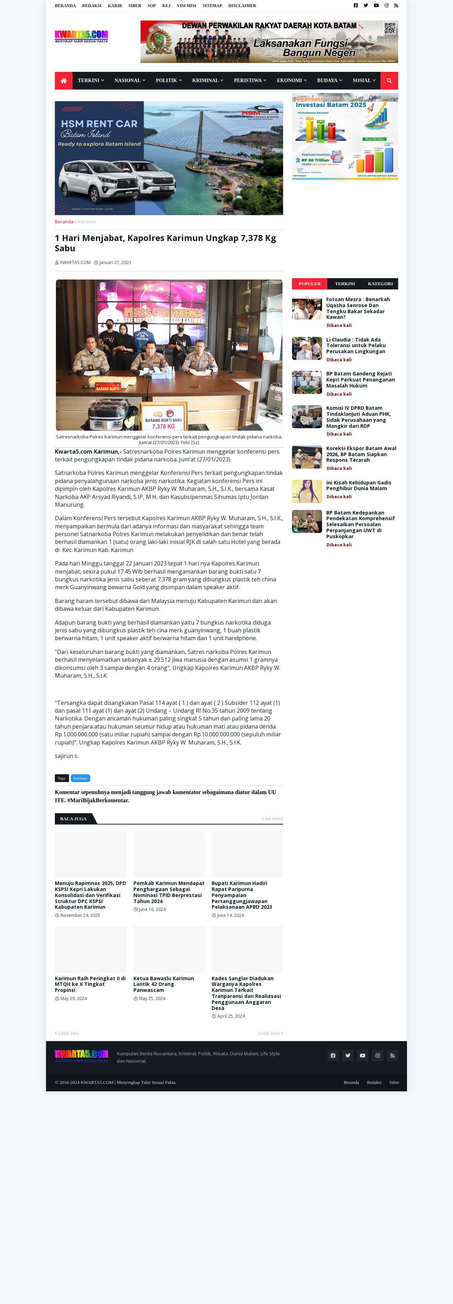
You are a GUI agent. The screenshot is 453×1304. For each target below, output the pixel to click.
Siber (134, 5)
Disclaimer (242, 5)
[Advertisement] (345, 230)
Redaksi (92, 5)
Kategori (380, 283)
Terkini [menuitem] (88, 80)
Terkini (345, 283)
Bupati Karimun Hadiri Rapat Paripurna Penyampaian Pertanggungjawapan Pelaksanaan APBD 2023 (242, 895)
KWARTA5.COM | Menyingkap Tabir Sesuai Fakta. (129, 1082)
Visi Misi (186, 5)
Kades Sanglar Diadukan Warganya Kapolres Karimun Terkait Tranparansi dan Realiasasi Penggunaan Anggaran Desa (246, 993)
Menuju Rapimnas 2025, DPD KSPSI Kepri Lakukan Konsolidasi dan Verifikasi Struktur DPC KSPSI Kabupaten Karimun (90, 895)
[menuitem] (64, 81)
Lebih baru (68, 1033)
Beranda (65, 5)
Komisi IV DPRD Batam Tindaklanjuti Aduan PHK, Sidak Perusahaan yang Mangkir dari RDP (358, 417)
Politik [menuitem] (166, 80)
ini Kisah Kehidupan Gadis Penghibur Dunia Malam (358, 486)
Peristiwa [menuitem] (248, 80)
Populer (310, 283)
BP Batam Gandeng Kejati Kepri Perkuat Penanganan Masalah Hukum (360, 380)
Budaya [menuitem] (327, 80)
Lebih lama (269, 1033)
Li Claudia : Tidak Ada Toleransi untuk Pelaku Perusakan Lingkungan (356, 346)
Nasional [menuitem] (128, 80)
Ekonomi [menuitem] (289, 80)
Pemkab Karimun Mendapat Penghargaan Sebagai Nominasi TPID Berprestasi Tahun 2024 (169, 892)
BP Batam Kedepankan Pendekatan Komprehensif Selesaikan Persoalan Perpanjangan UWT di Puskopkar (360, 525)
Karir (115, 5)
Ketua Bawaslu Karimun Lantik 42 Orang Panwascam (163, 984)
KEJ (166, 5)
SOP (152, 5)
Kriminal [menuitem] (206, 80)
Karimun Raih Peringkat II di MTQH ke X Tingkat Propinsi (90, 984)
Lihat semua (272, 818)
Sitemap (212, 5)
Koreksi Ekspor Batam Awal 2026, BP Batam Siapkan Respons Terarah (361, 454)
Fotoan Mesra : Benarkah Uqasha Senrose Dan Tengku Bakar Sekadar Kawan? (358, 308)
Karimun (87, 221)
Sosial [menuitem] (362, 80)
